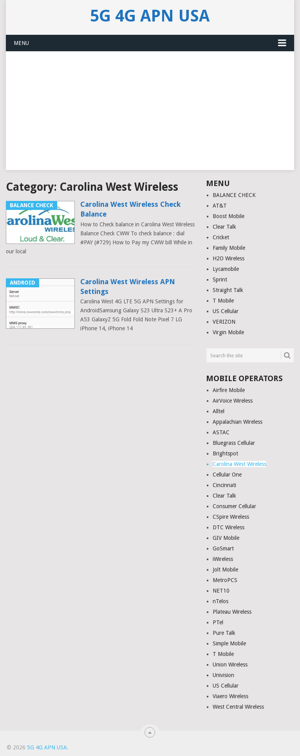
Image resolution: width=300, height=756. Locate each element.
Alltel (218, 411)
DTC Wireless (228, 527)
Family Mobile (229, 248)
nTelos (220, 601)
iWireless (223, 559)
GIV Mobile (226, 538)
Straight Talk (228, 290)
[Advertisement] (150, 115)
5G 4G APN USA (150, 16)
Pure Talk (224, 633)
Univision (223, 675)
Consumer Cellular (234, 506)
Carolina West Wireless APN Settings (127, 287)
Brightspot (225, 453)
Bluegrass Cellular (234, 443)
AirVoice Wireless (233, 401)
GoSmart (223, 548)
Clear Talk (224, 227)
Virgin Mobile (228, 332)
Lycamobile (226, 269)
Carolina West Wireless (239, 464)
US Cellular (226, 311)
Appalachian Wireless (237, 422)
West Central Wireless (238, 707)
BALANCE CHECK (234, 195)
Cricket (221, 237)
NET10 (221, 591)
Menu (21, 43)
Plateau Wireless (232, 612)
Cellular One (227, 474)
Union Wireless (230, 664)
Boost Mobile (228, 216)
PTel (218, 622)
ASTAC (221, 432)
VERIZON (224, 322)
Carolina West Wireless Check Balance (130, 209)
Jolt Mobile (225, 569)
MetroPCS (225, 580)
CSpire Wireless (231, 517)
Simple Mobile (229, 643)
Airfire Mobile (229, 390)
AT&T (220, 205)
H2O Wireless (228, 258)
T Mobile (223, 300)
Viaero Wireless (230, 696)
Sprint (220, 279)
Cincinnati (224, 485)
